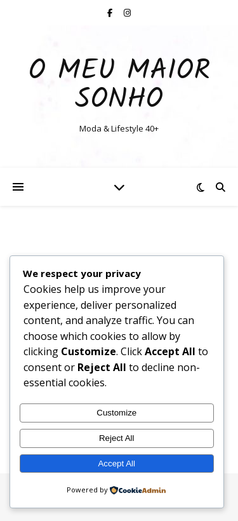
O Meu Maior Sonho (119, 85)
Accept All (116, 463)
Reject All (117, 438)
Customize (116, 412)
